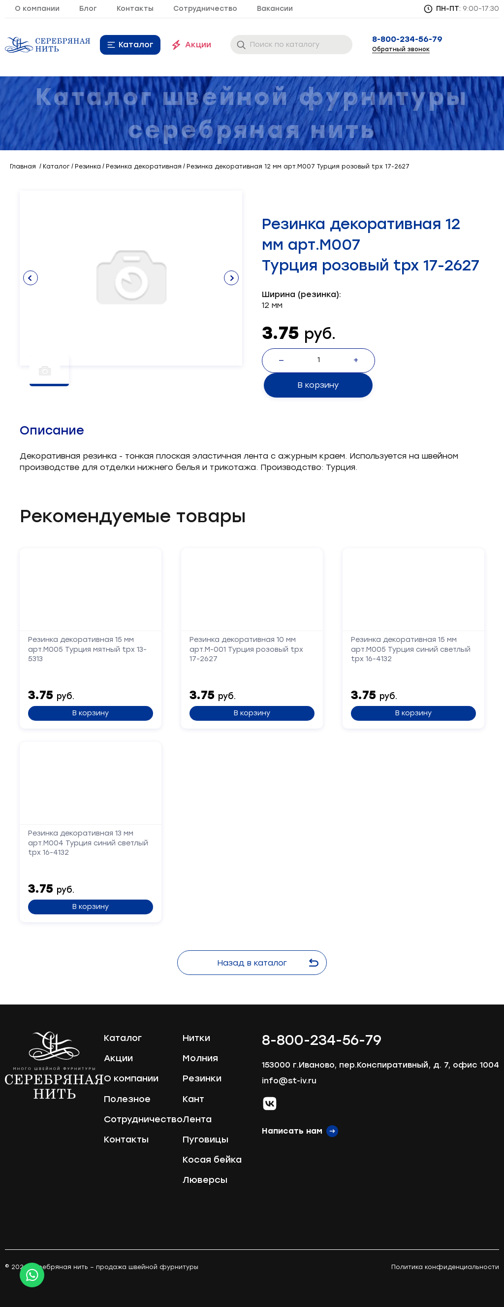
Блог (88, 8)
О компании (37, 8)
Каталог (136, 44)
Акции (198, 44)
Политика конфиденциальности (445, 1266)
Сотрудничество (205, 8)
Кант (193, 1097)
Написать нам (292, 1129)
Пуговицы (205, 1138)
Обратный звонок (401, 49)
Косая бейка (212, 1158)
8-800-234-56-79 (407, 39)
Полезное (127, 1097)
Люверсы (205, 1178)
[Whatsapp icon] (32, 1275)
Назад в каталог (269, 961)
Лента (197, 1117)
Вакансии (275, 8)
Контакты (135, 8)
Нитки (196, 1036)
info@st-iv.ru (289, 1079)
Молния (200, 1056)
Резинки (202, 1077)
